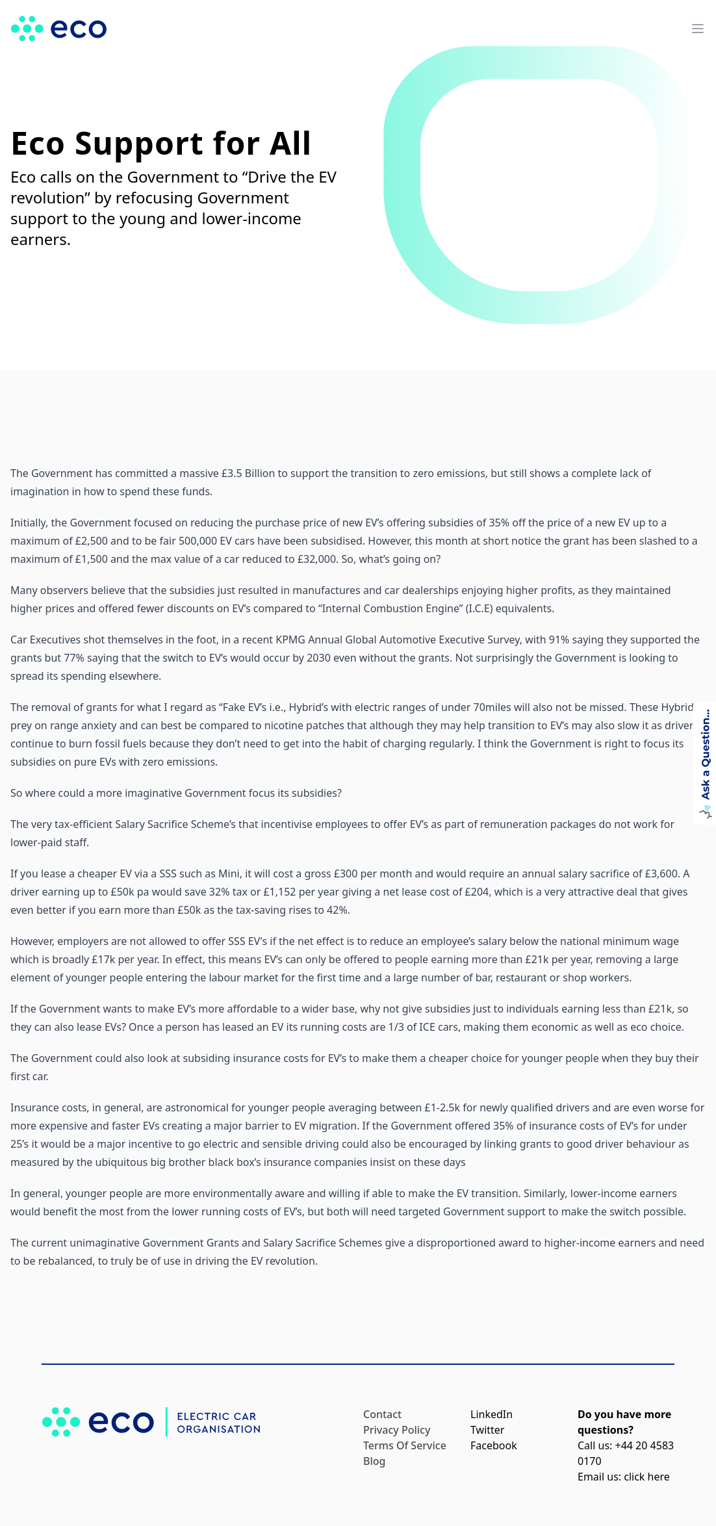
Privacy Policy (396, 1430)
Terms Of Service (404, 1445)
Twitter (487, 1430)
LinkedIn (491, 1414)
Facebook (493, 1445)
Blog (374, 1461)
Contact (382, 1414)
